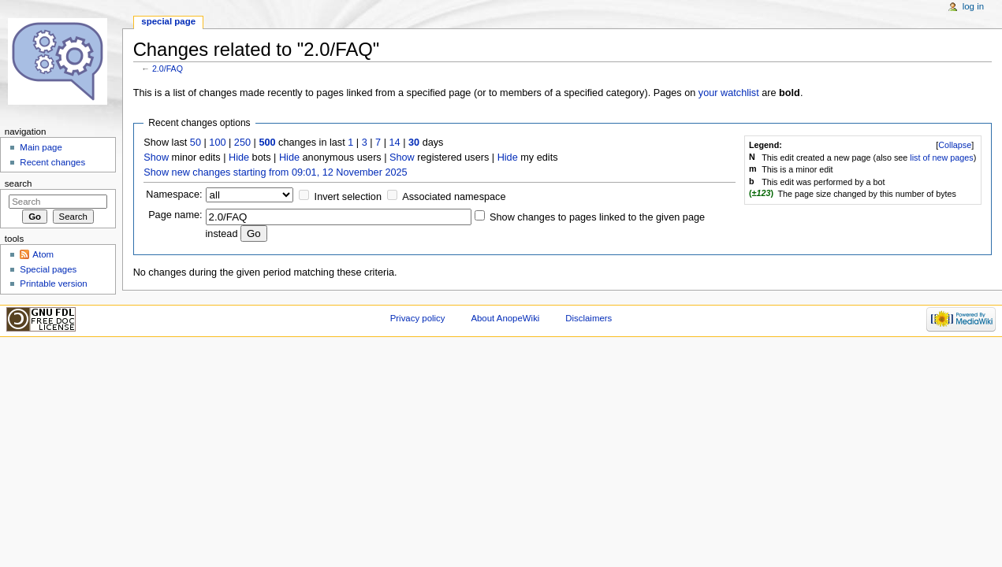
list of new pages (941, 157)
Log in (973, 6)
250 (242, 142)
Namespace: (174, 194)
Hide (239, 157)
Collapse (954, 145)
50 (195, 142)
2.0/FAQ (167, 68)
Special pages (48, 269)
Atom (43, 254)
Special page (168, 21)
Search (18, 183)
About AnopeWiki (505, 318)
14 (394, 142)
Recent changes (52, 162)
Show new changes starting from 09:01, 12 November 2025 (275, 172)
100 (217, 142)
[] (954, 145)
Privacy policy (417, 318)
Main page (41, 147)
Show (156, 157)
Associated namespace (453, 196)
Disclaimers (588, 318)
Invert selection (348, 196)
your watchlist (728, 92)
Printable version (53, 283)
